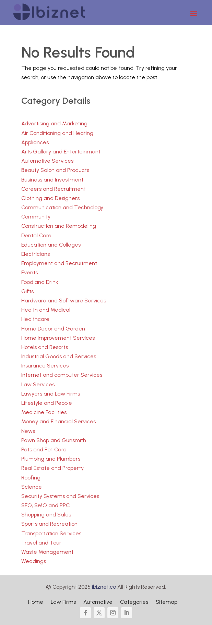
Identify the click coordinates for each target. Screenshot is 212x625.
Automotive (98, 602)
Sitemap (166, 602)
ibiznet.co (104, 587)
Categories (134, 602)
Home (35, 602)
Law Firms (63, 602)
